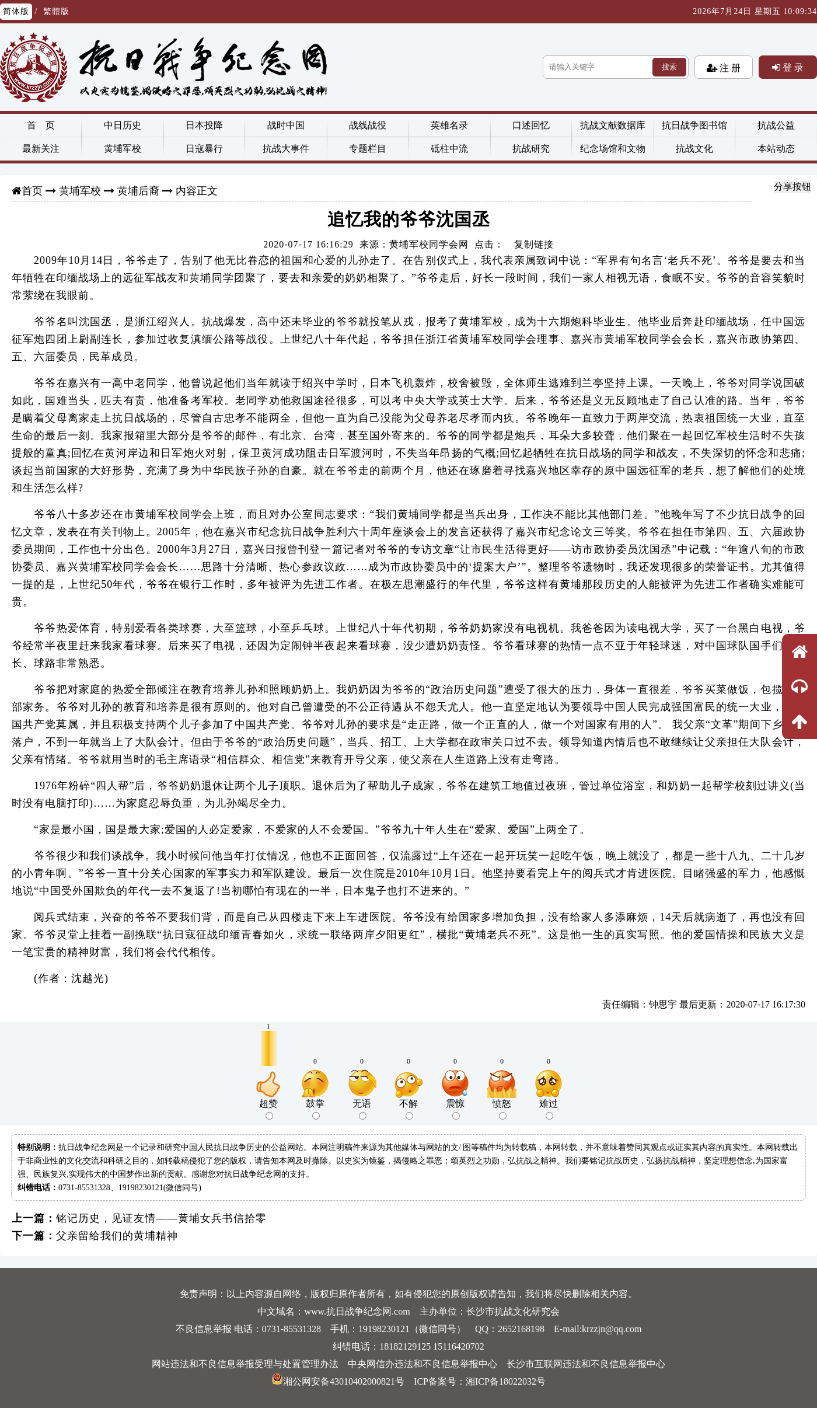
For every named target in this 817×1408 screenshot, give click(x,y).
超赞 (268, 1109)
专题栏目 (367, 149)
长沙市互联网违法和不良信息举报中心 (586, 1364)
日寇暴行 (204, 149)
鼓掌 (315, 1109)
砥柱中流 (449, 149)
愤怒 (502, 1109)
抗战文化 (694, 149)
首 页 (41, 125)
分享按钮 (792, 186)
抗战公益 (776, 125)
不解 (408, 1109)
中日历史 (122, 125)
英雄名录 (449, 125)
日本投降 (204, 125)
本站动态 (776, 149)
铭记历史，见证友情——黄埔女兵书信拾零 (161, 1218)
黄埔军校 (122, 149)
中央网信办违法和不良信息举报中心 (422, 1364)
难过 (548, 1109)
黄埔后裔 (138, 191)
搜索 (669, 66)
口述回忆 (531, 125)
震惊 (455, 1109)
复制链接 (534, 244)
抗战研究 (531, 149)
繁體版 (56, 11)
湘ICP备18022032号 (506, 1381)
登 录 (792, 67)
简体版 (16, 11)
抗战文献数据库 (612, 125)
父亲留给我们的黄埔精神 (117, 1236)
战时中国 (286, 125)
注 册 (729, 67)
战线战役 (367, 125)
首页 (32, 191)
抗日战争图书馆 (694, 125)
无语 (361, 1109)
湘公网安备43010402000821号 (337, 1381)
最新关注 (41, 149)
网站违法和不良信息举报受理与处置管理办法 (245, 1364)
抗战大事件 (286, 149)
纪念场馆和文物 (612, 149)
